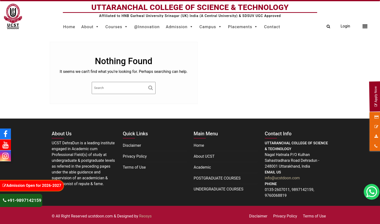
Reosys (145, 216)
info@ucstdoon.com (282, 178)
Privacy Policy (135, 156)
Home (69, 26)
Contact (272, 26)
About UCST (204, 156)
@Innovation (147, 26)
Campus (210, 25)
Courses (116, 25)
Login (345, 26)
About (90, 25)
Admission (179, 25)
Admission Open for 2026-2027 (31, 185)
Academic (202, 167)
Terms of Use (134, 167)
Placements (243, 25)
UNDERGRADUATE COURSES (218, 189)
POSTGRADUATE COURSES (217, 178)
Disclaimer (132, 145)
